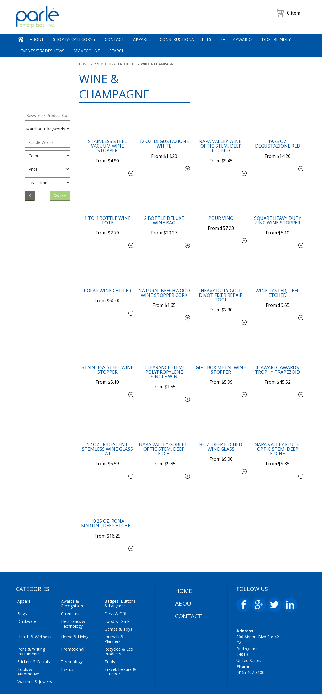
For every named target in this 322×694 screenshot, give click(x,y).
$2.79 (107, 225)
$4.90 (107, 156)
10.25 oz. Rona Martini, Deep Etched (107, 503)
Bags (22, 589)
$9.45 (221, 156)
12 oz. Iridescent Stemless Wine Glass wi (107, 432)
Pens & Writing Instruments (31, 627)
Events (67, 644)
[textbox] (47, 115)
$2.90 (221, 298)
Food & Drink (116, 597)
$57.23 (221, 220)
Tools (109, 637)
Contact (114, 39)
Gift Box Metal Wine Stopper (221, 357)
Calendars (70, 589)
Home (20, 39)
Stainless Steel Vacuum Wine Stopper (107, 146)
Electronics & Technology (73, 599)
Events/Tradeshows (42, 50)
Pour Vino (221, 214)
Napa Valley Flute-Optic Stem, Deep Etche (277, 432)
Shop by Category (72, 39)
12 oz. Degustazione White (164, 143)
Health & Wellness (34, 612)
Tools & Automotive (28, 647)
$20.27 (164, 225)
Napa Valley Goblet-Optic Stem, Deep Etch (164, 432)
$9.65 (277, 293)
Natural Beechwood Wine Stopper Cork (164, 284)
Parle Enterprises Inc (159, 685)
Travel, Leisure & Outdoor (120, 647)
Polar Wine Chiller (107, 282)
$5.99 (221, 366)
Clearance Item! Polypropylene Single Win (164, 359)
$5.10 (277, 225)
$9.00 (221, 439)
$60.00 (107, 288)
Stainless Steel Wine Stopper (107, 357)
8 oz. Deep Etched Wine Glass (220, 430)
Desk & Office (117, 589)
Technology (72, 637)
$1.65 (164, 293)
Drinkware (26, 597)
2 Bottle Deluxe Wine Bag (164, 216)
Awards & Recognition (72, 579)
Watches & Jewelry (34, 657)
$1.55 (164, 370)
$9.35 (164, 443)
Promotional (72, 624)
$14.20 (164, 152)
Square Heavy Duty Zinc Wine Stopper (277, 216)
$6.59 (107, 443)
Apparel (142, 39)
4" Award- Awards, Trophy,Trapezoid (277, 357)
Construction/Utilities (185, 39)
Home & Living (74, 612)
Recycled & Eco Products (118, 627)
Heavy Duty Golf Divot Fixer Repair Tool (221, 287)
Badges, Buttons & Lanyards (120, 579)
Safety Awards (236, 39)
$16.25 (107, 511)
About (37, 39)
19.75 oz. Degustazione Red (277, 143)
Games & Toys (118, 604)
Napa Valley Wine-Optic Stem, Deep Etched (221, 146)
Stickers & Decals (33, 637)
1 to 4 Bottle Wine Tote (107, 216)
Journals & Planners (114, 614)
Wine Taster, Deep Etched (278, 284)
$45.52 (277, 366)
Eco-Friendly (276, 39)
